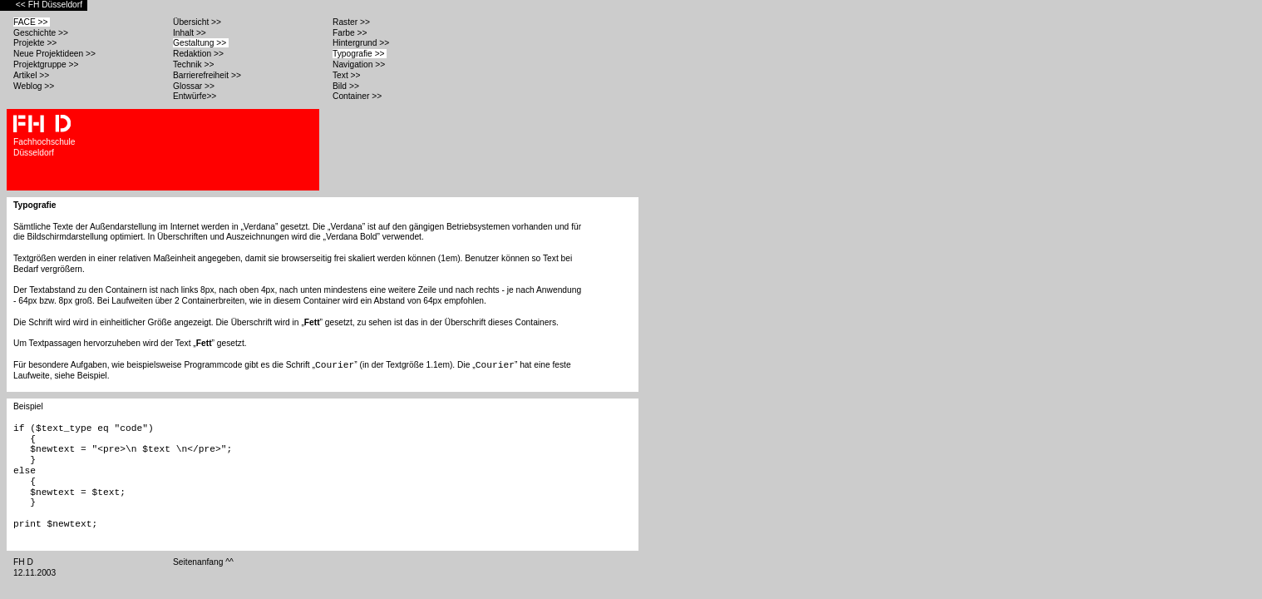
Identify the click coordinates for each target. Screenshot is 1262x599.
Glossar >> (195, 86)
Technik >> (194, 64)
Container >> (358, 96)
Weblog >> (35, 86)
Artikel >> (32, 75)
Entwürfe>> (196, 96)
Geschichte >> (42, 32)
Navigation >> (359, 64)
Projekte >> (36, 42)
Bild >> (347, 86)
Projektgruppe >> (47, 64)
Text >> (347, 75)
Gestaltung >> (201, 42)
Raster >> (352, 22)
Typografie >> (360, 53)
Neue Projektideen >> (55, 53)
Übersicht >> (198, 22)
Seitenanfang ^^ (204, 562)
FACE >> (31, 22)
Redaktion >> (199, 53)
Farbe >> (351, 32)
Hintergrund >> (362, 42)
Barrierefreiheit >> (208, 75)
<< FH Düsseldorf (50, 4)
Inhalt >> (191, 32)
